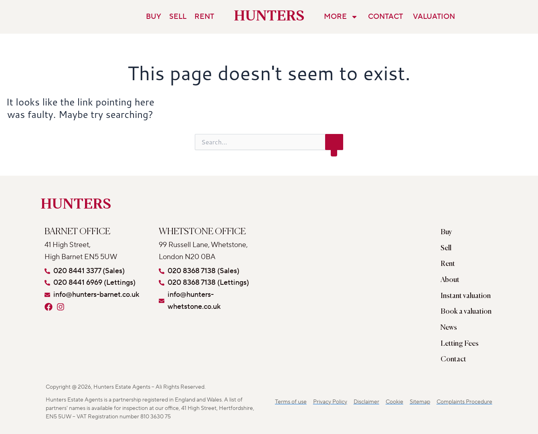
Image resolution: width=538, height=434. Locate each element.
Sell (177, 17)
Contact (385, 17)
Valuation (434, 17)
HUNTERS (269, 17)
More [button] (341, 17)
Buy (153, 17)
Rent (204, 17)
